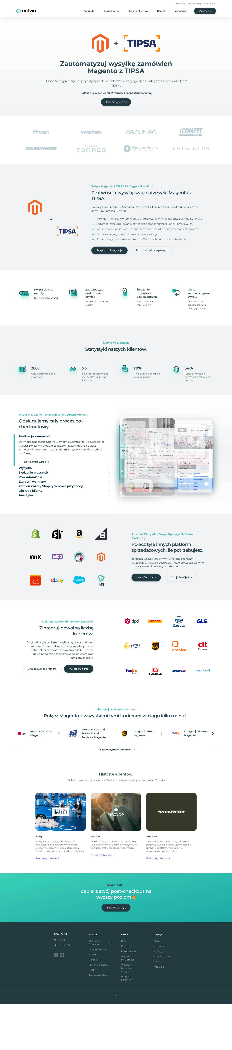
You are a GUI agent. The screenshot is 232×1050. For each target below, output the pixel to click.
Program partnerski (127, 1025)
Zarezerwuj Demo (99, 1021)
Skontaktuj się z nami (197, 3)
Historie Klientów (138, 11)
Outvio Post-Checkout (100, 989)
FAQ (212, 3)
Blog (156, 987)
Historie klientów (98, 1011)
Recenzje (158, 1008)
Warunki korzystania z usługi (128, 1014)
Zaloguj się (179, 3)
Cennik (161, 11)
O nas (124, 987)
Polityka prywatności (128, 1005)
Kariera (125, 992)
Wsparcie (158, 1013)
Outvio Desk (98, 995)
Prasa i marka (128, 997)
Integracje (180, 11)
